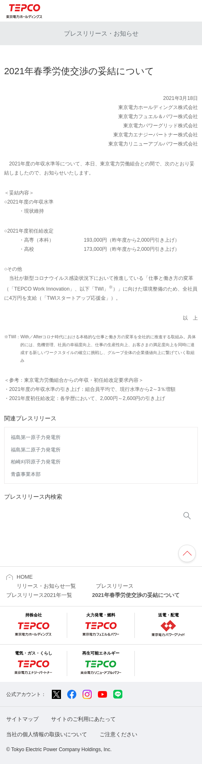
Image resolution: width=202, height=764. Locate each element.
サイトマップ (22, 719)
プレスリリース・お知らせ (101, 33)
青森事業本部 (26, 474)
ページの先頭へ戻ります (187, 553)
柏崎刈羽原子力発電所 (36, 462)
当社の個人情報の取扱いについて (46, 734)
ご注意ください (118, 734)
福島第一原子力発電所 (36, 437)
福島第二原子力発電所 (36, 450)
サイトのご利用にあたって (83, 719)
